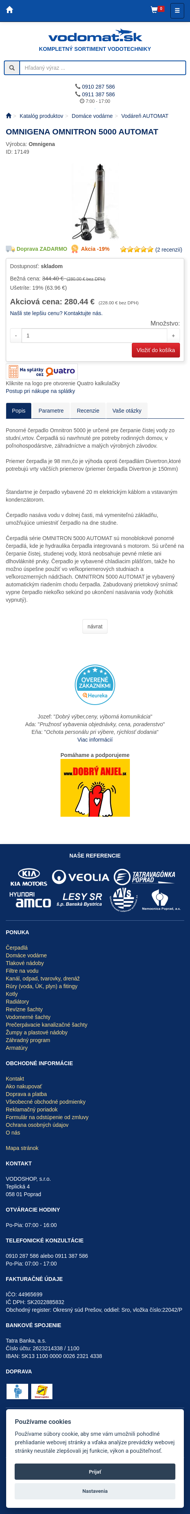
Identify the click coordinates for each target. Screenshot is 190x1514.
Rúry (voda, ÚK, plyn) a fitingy (41, 986)
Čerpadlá (17, 948)
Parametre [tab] (51, 411)
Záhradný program (28, 1040)
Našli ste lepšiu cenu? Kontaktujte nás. (56, 313)
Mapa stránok (22, 1148)
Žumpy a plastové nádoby (36, 1032)
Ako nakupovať (24, 1086)
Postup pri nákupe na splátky (40, 391)
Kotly (12, 994)
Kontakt (15, 1079)
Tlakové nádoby (25, 963)
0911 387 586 (98, 94)
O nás (13, 1133)
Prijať (95, 1472)
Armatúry (17, 1048)
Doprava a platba (26, 1094)
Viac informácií (95, 740)
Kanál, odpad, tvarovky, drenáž (43, 978)
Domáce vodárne (26, 955)
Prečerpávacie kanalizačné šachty (46, 1025)
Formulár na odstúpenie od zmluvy (47, 1117)
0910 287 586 (98, 87)
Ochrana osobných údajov (37, 1125)
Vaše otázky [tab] (127, 411)
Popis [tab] (18, 411)
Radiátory (17, 1002)
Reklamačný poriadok (32, 1109)
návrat (95, 626)
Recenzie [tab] (88, 411)
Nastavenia (95, 1491)
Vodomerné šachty (28, 1017)
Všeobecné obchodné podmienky (46, 1102)
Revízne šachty (24, 1009)
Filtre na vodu (22, 971)
